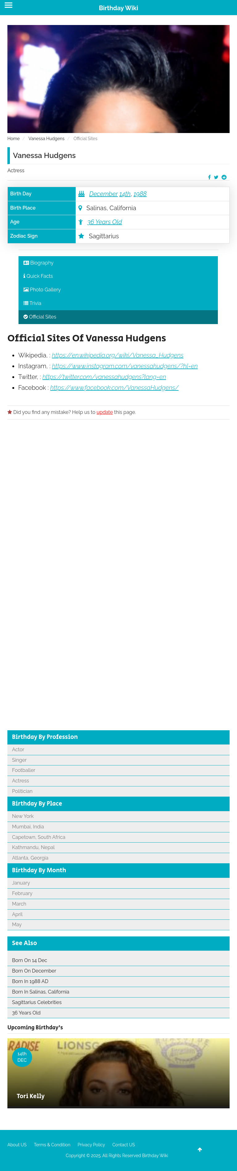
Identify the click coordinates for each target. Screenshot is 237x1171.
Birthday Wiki (118, 8)
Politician (22, 791)
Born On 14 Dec (29, 960)
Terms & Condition (52, 1144)
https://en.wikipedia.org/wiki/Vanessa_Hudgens (117, 355)
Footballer (23, 770)
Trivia (32, 303)
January (21, 883)
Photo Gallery (42, 290)
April (17, 914)
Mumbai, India (28, 827)
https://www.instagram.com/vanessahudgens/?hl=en (125, 366)
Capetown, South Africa (38, 837)
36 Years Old (104, 222)
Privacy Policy (91, 1144)
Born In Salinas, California (40, 992)
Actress (15, 170)
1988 (140, 194)
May (17, 924)
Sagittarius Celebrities (37, 1002)
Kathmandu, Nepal (33, 847)
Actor (18, 749)
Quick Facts (38, 276)
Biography (38, 263)
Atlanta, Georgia (30, 858)
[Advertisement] (118, 495)
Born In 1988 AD (30, 981)
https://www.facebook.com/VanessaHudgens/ (114, 387)
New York (23, 816)
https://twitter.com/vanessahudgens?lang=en (104, 377)
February (22, 893)
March (19, 904)
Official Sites (39, 317)
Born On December (34, 971)
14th (125, 194)
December (103, 194)
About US (17, 1144)
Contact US (123, 1144)
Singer (19, 760)
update (105, 412)
